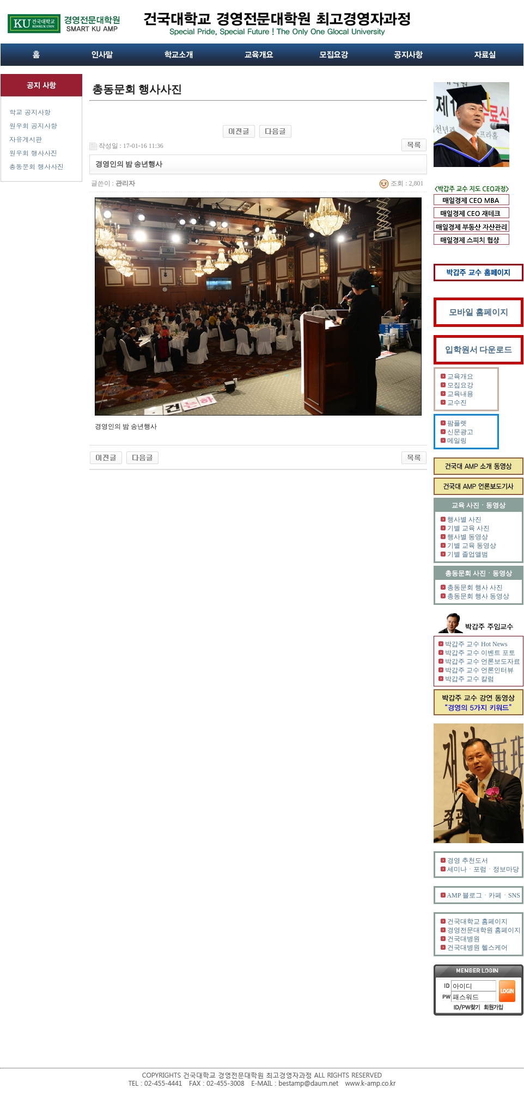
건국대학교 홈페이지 (477, 921)
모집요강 (460, 385)
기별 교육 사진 (468, 528)
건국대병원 (463, 939)
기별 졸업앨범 (467, 554)
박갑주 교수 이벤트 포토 (480, 653)
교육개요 (460, 376)
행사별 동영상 (467, 537)
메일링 (457, 440)
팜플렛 (457, 423)
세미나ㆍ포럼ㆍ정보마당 (483, 869)
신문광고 (460, 432)
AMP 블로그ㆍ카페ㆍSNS (483, 895)
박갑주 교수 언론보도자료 (482, 661)
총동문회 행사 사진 (475, 587)
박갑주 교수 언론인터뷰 (479, 670)
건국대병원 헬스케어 (477, 947)
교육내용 (460, 394)
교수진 (457, 402)
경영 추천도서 (467, 860)
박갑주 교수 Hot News (476, 644)
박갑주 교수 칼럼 (469, 679)
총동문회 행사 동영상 (478, 596)
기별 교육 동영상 (471, 545)
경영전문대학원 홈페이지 (484, 930)
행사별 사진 (464, 519)
